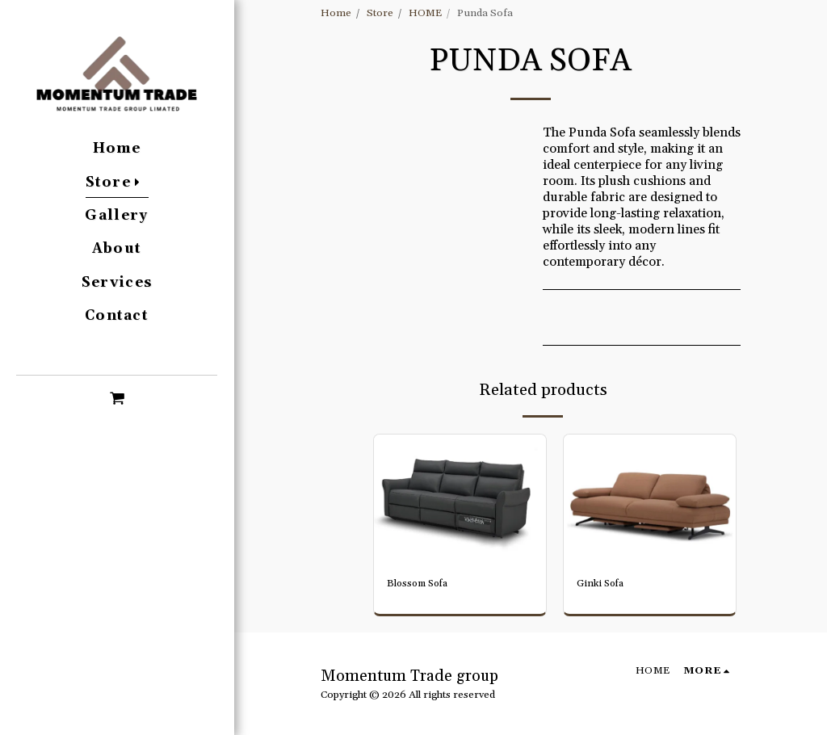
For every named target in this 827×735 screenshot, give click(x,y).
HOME (425, 12)
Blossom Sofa (420, 584)
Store (380, 12)
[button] (116, 397)
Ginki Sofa (602, 584)
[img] (460, 499)
